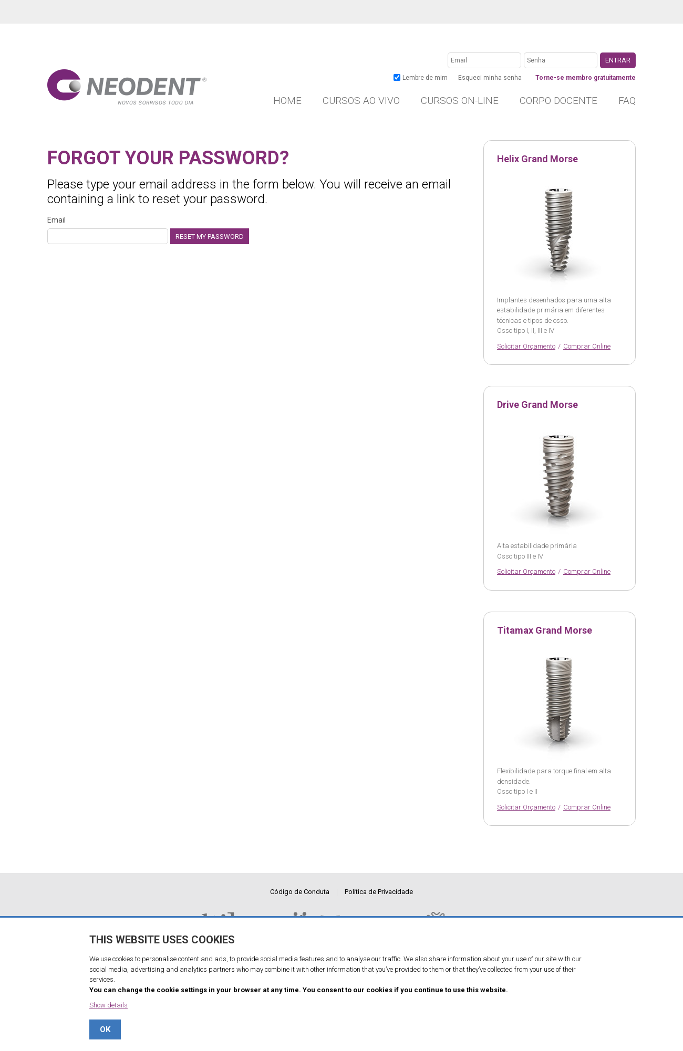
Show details (108, 1005)
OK (105, 1029)
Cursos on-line (460, 100)
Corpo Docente (558, 100)
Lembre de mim (425, 77)
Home (287, 100)
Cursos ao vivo (361, 100)
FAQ (627, 100)
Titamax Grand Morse (544, 630)
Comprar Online (586, 346)
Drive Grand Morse (537, 405)
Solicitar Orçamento (526, 346)
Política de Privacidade (379, 892)
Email (107, 230)
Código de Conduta (299, 892)
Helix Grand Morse (537, 159)
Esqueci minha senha (490, 77)
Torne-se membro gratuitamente (585, 77)
